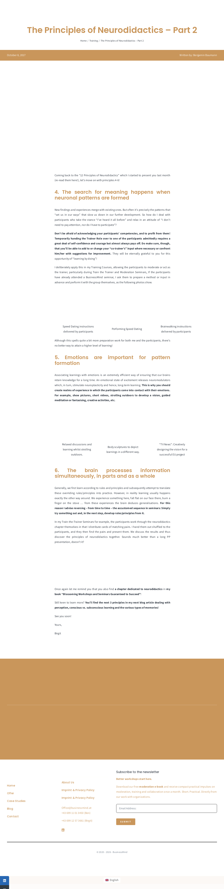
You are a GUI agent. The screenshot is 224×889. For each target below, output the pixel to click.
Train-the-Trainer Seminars (78, 522)
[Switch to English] (112, 880)
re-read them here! (66, 180)
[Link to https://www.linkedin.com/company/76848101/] (84, 830)
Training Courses (101, 267)
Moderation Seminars (133, 272)
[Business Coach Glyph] (26, 771)
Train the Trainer (103, 272)
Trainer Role (94, 238)
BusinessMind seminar (100, 277)
